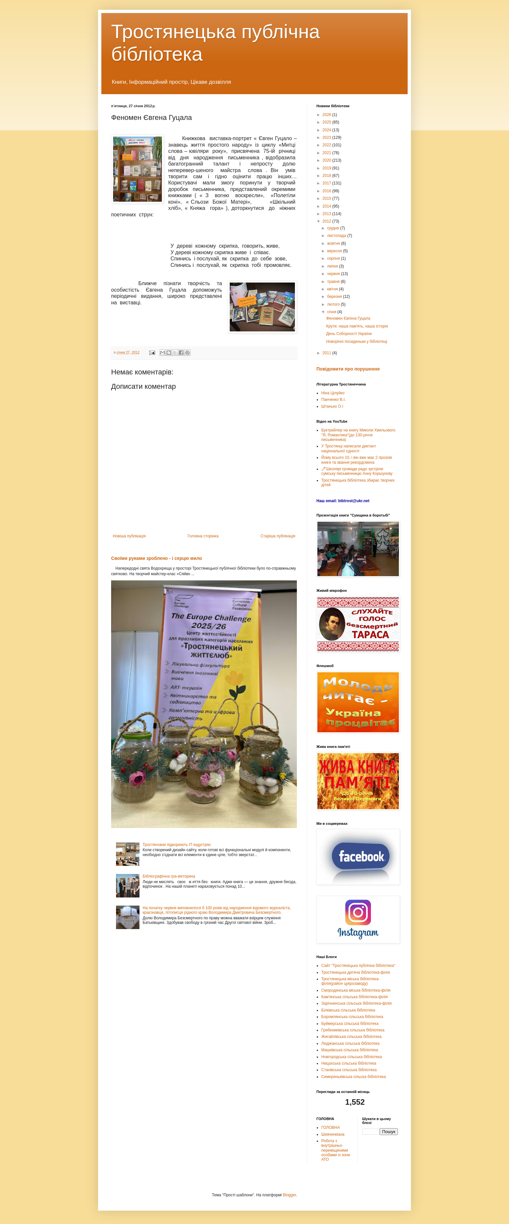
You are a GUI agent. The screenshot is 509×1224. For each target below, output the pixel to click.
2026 (327, 114)
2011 (327, 353)
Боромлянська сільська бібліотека (352, 1016)
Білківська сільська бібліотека (348, 1010)
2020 (327, 160)
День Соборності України (349, 333)
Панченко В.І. (333, 399)
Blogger (289, 1195)
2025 (327, 122)
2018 (327, 175)
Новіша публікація (129, 536)
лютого (334, 304)
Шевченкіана (332, 1134)
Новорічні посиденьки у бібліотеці (356, 341)
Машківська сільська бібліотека (349, 1050)
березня (335, 296)
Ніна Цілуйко (332, 393)
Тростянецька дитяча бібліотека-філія (355, 972)
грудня (333, 228)
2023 (327, 137)
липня (333, 266)
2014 (327, 206)
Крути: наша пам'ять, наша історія (357, 326)
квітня (333, 289)
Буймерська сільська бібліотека (350, 1023)
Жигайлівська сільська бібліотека (351, 1036)
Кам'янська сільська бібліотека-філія (354, 997)
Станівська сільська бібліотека (349, 1070)
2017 (327, 183)
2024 (327, 130)
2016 (327, 191)
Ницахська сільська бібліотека (348, 1063)
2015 (327, 198)
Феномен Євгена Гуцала (348, 318)
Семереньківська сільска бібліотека (353, 1076)
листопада (337, 235)
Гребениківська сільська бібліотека (353, 1030)
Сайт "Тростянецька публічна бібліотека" (358, 965)
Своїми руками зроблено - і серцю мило (156, 558)
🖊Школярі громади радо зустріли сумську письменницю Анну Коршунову (357, 471)
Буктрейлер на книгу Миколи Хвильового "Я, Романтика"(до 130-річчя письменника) (358, 435)
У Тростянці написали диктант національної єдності (348, 448)
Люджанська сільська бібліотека (350, 1043)
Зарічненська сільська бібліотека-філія (356, 1003)
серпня (334, 258)
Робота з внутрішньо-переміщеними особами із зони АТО (335, 1150)
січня (332, 312)
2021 (327, 153)
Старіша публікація (277, 536)
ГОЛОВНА (330, 1127)
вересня (335, 251)
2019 (327, 168)
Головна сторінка (203, 536)
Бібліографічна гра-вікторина (169, 876)
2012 (327, 221)
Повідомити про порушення (348, 369)
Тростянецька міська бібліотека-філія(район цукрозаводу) (350, 981)
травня (334, 281)
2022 (327, 145)
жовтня (334, 243)
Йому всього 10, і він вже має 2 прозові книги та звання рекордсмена (356, 459)
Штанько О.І (332, 406)
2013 (327, 213)
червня (334, 273)
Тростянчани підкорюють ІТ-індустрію (177, 844)
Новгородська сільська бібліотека (351, 1057)
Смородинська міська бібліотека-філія (355, 990)
